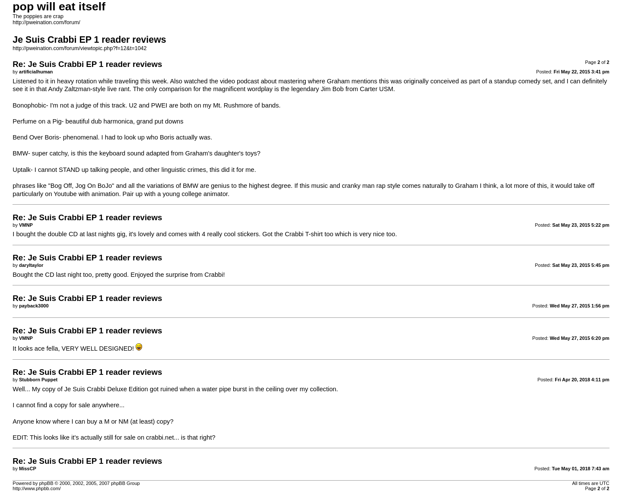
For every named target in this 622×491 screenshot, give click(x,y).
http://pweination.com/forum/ (46, 22)
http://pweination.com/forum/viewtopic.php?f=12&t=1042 (79, 48)
